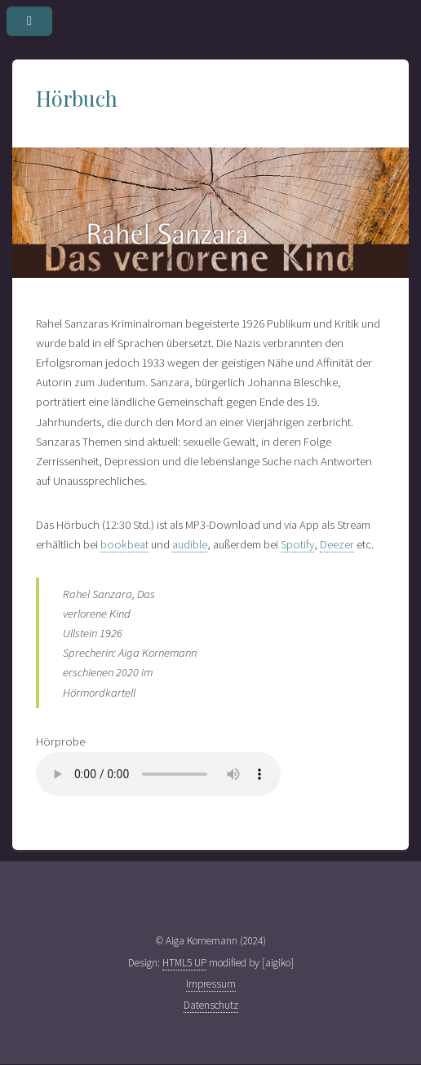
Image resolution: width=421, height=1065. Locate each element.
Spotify (297, 544)
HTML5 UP (184, 963)
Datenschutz (211, 1005)
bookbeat (124, 544)
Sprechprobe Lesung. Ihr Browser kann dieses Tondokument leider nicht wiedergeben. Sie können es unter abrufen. (158, 774)
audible (189, 544)
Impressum (211, 984)
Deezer (337, 544)
